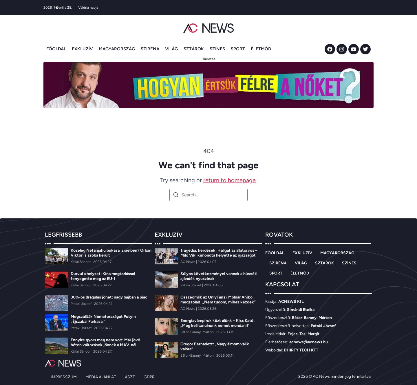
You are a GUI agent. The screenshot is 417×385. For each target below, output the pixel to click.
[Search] (175, 195)
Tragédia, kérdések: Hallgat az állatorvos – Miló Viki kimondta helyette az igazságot (218, 253)
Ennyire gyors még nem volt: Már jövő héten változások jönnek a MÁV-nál (105, 342)
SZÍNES (217, 48)
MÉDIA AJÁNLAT (100, 377)
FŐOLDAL (56, 48)
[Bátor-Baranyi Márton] (197, 332)
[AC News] (188, 262)
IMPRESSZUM (64, 377)
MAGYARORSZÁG (117, 48)
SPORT (238, 48)
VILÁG (171, 48)
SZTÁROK (194, 48)
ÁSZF (130, 377)
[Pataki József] (81, 304)
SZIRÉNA (150, 48)
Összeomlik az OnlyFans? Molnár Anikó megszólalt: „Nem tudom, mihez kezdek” (218, 300)
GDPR (149, 377)
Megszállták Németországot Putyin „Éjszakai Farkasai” (103, 319)
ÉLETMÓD (261, 48)
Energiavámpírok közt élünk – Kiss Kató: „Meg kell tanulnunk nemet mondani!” (217, 323)
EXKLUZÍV (82, 48)
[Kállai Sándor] (81, 262)
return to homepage (229, 180)
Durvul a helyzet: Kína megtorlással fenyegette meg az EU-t (103, 276)
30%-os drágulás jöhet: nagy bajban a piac (109, 297)
